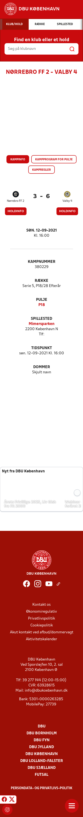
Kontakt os (41, 605)
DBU (41, 726)
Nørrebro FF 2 (15, 201)
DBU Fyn (42, 740)
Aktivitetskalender (41, 639)
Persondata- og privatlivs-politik (41, 788)
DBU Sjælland (42, 768)
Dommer (41, 367)
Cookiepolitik (41, 625)
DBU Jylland (41, 747)
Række (41, 281)
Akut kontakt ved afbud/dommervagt (41, 632)
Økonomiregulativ (41, 612)
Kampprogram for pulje (54, 159)
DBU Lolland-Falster (41, 761)
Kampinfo (17, 159)
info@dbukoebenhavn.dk (46, 690)
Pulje (41, 300)
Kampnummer (41, 262)
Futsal (41, 775)
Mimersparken (42, 324)
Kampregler (41, 170)
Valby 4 (67, 201)
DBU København (41, 754)
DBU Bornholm (42, 733)
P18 (41, 305)
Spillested (41, 319)
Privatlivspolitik (41, 618)
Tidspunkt (41, 348)
